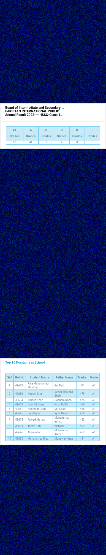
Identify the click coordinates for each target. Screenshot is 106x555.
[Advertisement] (51, 51)
